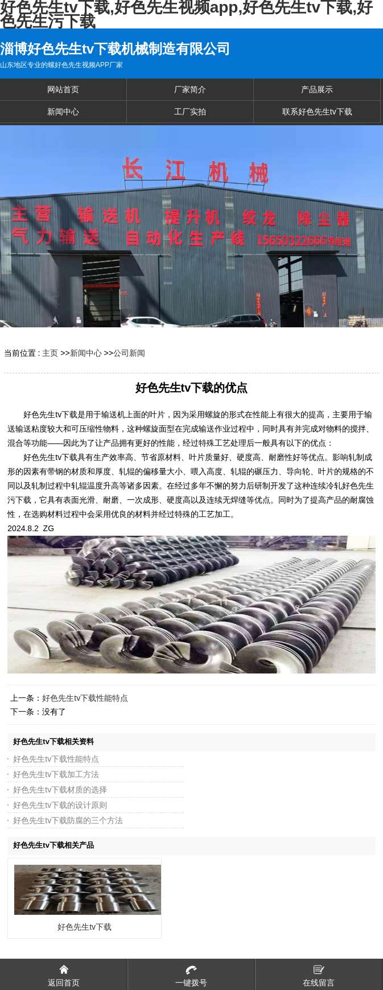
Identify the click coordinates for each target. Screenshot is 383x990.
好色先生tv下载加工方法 (56, 774)
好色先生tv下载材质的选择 (60, 789)
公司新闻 (129, 353)
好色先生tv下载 (84, 926)
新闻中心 (86, 353)
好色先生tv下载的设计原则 (60, 805)
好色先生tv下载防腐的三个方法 (68, 820)
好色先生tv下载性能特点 (85, 698)
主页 (50, 353)
